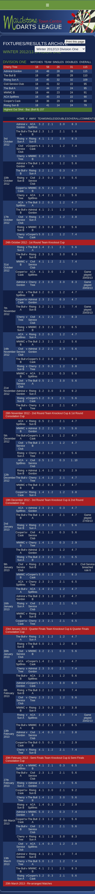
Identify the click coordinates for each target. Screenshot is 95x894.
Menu (47, 5)
